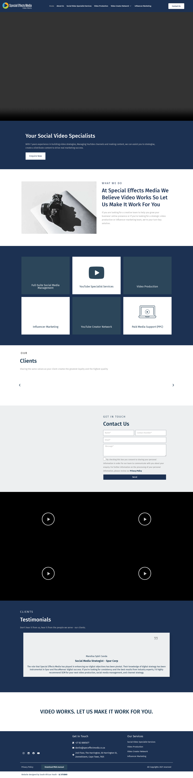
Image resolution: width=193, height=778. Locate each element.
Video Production (101, 6)
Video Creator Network (121, 6)
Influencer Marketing (143, 6)
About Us (60, 6)
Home (51, 6)
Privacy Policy (27, 767)
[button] (19, 385)
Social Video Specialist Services (79, 6)
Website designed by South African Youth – (44, 775)
